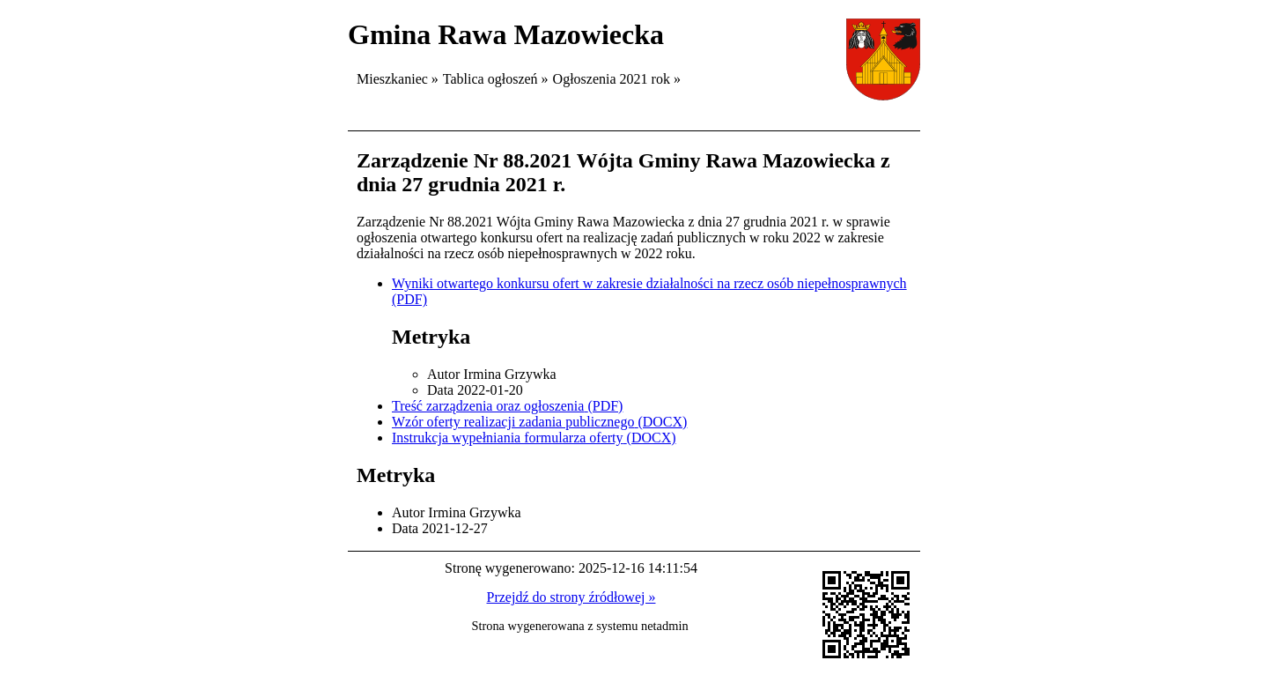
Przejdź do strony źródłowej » (571, 597)
